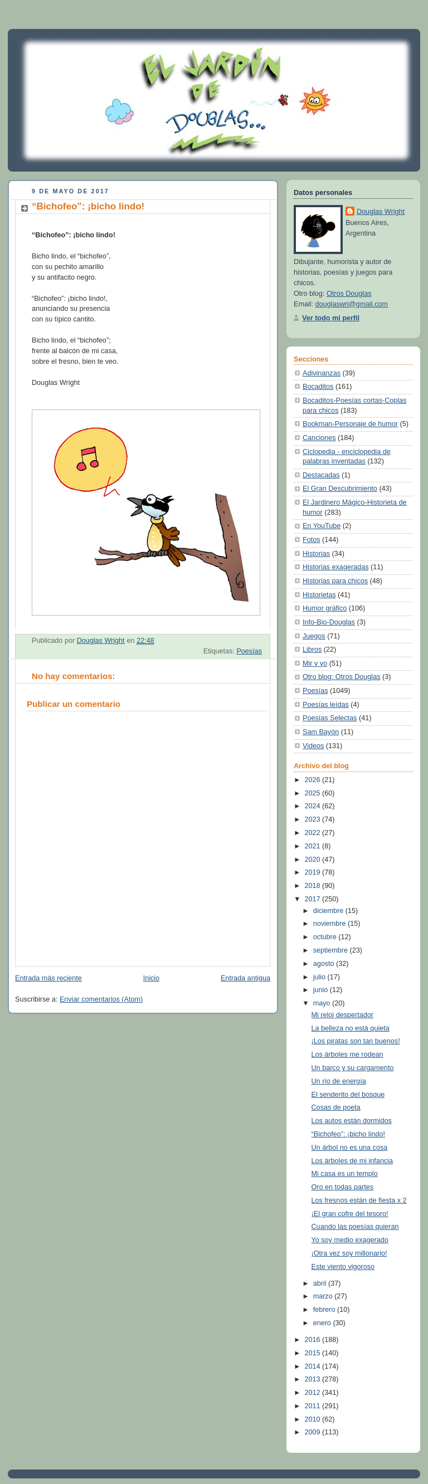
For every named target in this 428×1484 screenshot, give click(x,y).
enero (323, 1323)
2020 (314, 859)
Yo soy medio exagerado (350, 1240)
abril (320, 1283)
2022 (314, 833)
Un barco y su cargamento (353, 1068)
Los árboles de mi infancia (352, 1161)
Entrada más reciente (48, 978)
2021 (314, 846)
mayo (322, 1003)
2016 (314, 1340)
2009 (314, 1432)
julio (320, 977)
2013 (314, 1379)
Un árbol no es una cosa (350, 1147)
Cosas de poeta (336, 1107)
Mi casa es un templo (345, 1174)
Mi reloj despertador (342, 1015)
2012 (314, 1393)
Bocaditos (318, 386)
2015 (314, 1353)
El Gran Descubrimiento (340, 488)
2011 (314, 1406)
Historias (316, 554)
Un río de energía (339, 1081)
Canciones (319, 438)
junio (321, 990)
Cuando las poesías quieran (355, 1227)
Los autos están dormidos (352, 1121)
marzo (324, 1296)
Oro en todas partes (342, 1187)
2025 (314, 793)
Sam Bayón (321, 732)
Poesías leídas (326, 705)
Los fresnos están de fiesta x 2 (359, 1200)
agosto (324, 964)
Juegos (314, 636)
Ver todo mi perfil (330, 318)
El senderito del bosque (348, 1095)
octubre (326, 937)
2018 (314, 886)
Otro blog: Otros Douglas (341, 677)
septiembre (331, 950)
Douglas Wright (381, 212)
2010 (314, 1419)
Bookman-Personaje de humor (350, 424)
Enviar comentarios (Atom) (101, 999)
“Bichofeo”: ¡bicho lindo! (348, 1134)
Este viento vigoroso (343, 1267)
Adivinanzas (322, 373)
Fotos (311, 540)
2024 (314, 806)
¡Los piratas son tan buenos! (356, 1041)
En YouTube (322, 526)
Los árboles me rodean (347, 1054)
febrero (325, 1310)
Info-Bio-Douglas (329, 622)
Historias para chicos (335, 581)
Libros (312, 649)
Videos (313, 746)
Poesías (249, 651)
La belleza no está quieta (351, 1028)
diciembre (329, 911)
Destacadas (321, 475)
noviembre (330, 924)
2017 (314, 899)
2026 (314, 780)
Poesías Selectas (330, 718)
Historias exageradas (335, 567)
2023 (314, 819)
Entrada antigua (245, 978)
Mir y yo (315, 663)
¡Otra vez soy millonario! (349, 1253)
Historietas (319, 595)
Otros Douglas (349, 293)
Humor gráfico (325, 608)
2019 (314, 872)
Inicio (151, 978)
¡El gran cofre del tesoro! (350, 1214)
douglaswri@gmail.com (351, 304)
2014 (314, 1366)
